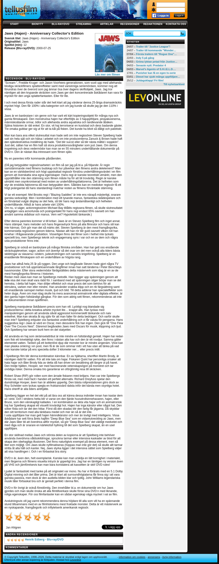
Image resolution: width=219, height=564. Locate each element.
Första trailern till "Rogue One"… (156, 54)
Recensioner (129, 24)
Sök (129, 33)
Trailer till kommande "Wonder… (156, 50)
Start (14, 24)
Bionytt (37, 24)
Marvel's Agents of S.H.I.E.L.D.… (156, 69)
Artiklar (106, 24)
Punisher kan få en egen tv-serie (156, 72)
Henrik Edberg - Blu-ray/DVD (44, 539)
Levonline (75, 559)
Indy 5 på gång (145, 57)
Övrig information (171, 557)
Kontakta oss (176, 24)
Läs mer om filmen (107, 74)
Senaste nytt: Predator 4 (151, 65)
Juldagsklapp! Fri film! (150, 80)
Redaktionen (152, 24)
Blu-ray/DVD (60, 24)
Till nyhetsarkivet (174, 84)
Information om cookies (132, 557)
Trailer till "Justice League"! (153, 46)
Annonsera (154, 557)
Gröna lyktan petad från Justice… (156, 61)
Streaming (83, 24)
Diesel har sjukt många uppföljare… (158, 76)
